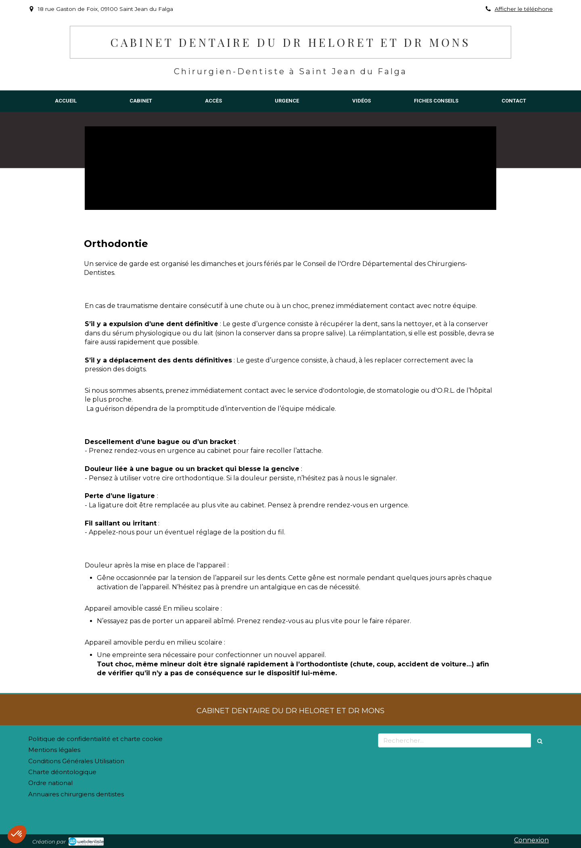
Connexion (531, 840)
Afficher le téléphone (524, 9)
